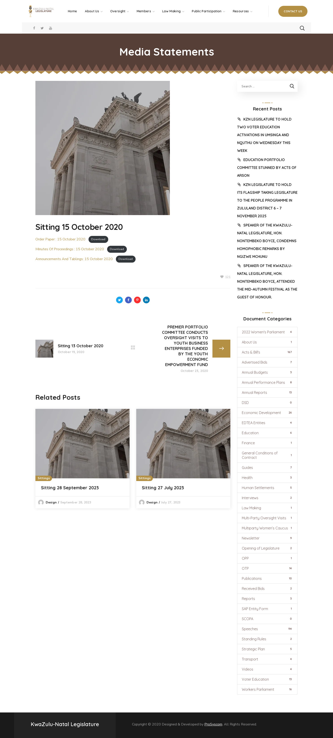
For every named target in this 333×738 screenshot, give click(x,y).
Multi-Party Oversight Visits (267, 518)
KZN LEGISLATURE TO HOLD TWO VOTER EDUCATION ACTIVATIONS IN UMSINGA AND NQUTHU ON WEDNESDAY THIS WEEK (264, 135)
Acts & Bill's (267, 352)
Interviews (267, 498)
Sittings (44, 478)
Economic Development (267, 412)
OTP (267, 568)
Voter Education (267, 679)
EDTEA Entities (267, 423)
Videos (267, 669)
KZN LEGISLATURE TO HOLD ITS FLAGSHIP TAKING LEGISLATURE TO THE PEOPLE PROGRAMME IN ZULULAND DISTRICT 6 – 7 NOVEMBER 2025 (267, 200)
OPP (267, 558)
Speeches (267, 629)
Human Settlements (267, 488)
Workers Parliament (267, 689)
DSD (267, 402)
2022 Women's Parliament (267, 332)
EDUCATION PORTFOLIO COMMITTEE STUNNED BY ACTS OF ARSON (266, 168)
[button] (293, 11)
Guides (267, 467)
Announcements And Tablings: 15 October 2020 (74, 259)
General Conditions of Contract (267, 455)
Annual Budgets (267, 372)
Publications (267, 578)
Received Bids (267, 588)
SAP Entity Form (267, 608)
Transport (267, 659)
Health (267, 477)
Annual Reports (267, 392)
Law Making (267, 508)
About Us (267, 342)
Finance (267, 443)
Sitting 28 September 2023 (70, 487)
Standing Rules (267, 639)
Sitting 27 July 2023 (163, 487)
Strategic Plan (267, 649)
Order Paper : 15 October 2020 (60, 239)
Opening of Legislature (267, 548)
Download (98, 239)
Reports (267, 598)
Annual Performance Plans (267, 382)
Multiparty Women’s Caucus (267, 528)
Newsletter (267, 538)
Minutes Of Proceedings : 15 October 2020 (69, 249)
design (51, 502)
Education (267, 433)
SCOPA (267, 619)
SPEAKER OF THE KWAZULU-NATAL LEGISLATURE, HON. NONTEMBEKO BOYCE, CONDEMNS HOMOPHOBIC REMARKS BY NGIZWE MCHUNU (266, 241)
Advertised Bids (267, 362)
